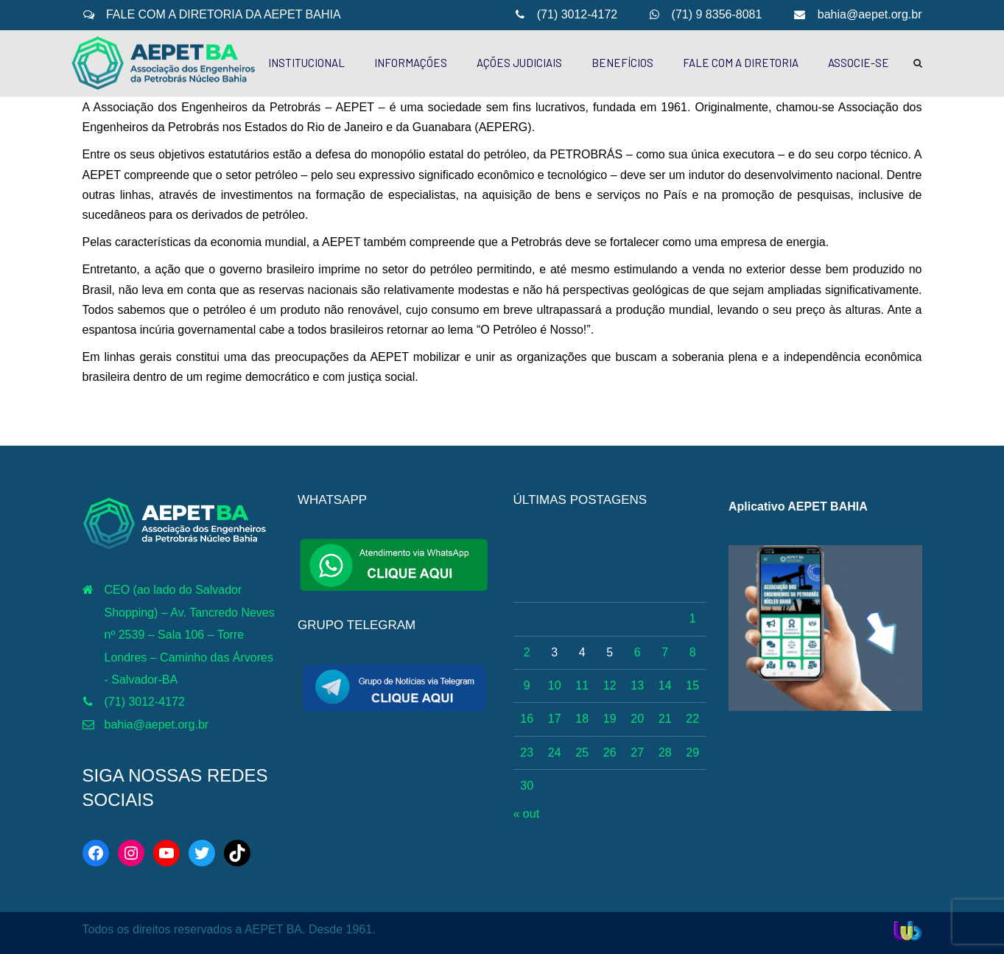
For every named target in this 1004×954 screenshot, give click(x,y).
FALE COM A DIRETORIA (740, 62)
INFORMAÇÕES (410, 62)
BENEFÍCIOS (622, 62)
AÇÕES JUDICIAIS (519, 62)
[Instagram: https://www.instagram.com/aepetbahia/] (131, 853)
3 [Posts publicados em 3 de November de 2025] (554, 652)
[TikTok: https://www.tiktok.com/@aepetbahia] (237, 853)
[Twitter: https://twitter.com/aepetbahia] (202, 853)
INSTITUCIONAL (306, 62)
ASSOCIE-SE (858, 62)
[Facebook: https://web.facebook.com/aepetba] (96, 853)
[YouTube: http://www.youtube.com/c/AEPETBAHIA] (166, 853)
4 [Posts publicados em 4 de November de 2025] (582, 652)
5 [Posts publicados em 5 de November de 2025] (609, 652)
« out (526, 813)
